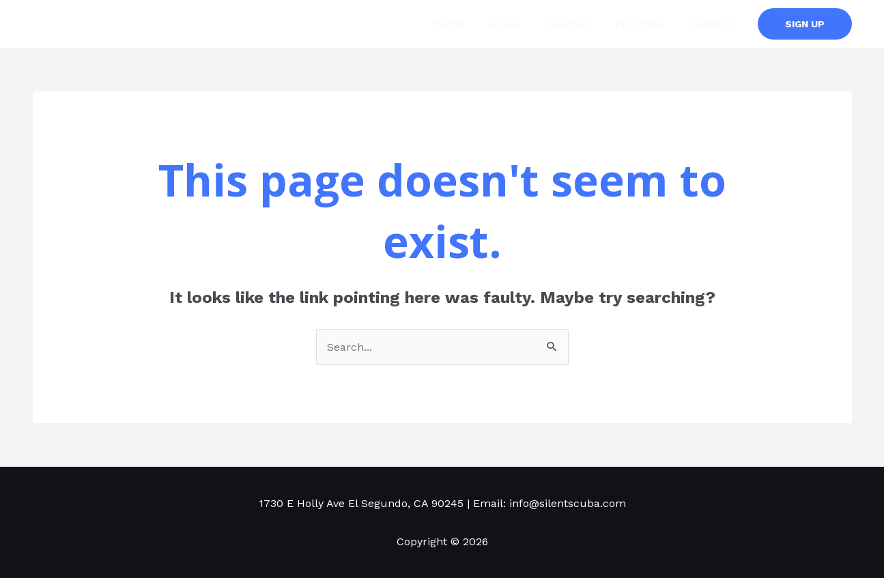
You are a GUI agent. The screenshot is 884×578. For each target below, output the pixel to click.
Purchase (645, 23)
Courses (577, 23)
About (518, 23)
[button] (805, 24)
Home (464, 23)
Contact (712, 23)
